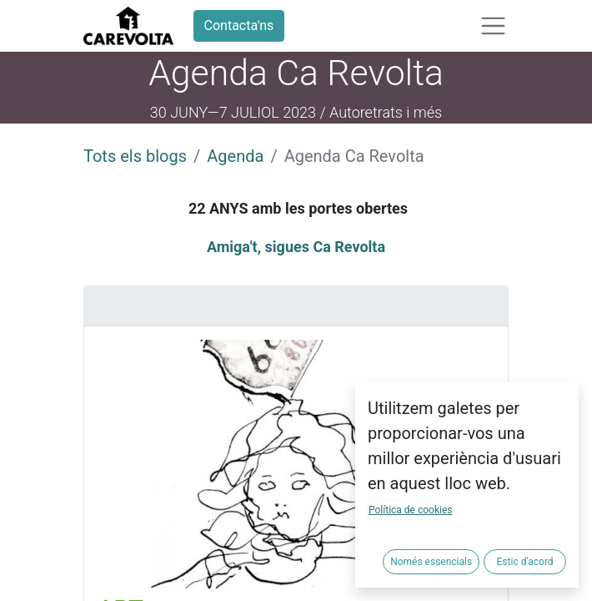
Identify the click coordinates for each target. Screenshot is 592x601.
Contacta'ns (239, 25)
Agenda (235, 156)
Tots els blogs (135, 156)
